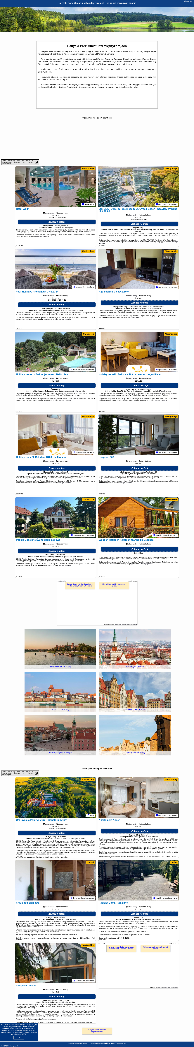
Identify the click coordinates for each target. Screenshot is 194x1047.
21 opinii (146, 474)
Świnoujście (88, 334)
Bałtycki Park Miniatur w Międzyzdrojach (96, 1031)
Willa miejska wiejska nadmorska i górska (114, 585)
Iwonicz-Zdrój (88, 945)
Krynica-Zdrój (171, 779)
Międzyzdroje (88, 168)
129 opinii (151, 308)
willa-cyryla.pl (188, 1)
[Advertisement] (97, 139)
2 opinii (75, 391)
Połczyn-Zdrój (88, 779)
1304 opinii (63, 227)
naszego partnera (42, 236)
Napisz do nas (121, 1043)
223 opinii (174, 229)
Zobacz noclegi (57, 222)
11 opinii (151, 919)
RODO (24, 1034)
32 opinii (65, 1002)
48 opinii (73, 557)
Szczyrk (90, 862)
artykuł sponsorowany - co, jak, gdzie (168, 987)
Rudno (174, 862)
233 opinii (72, 310)
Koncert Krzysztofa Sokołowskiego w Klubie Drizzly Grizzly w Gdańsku (80, 585)
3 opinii (75, 839)
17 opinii (162, 391)
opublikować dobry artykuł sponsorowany (126, 624)
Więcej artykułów (61, 581)
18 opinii (149, 837)
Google (33, 1024)
